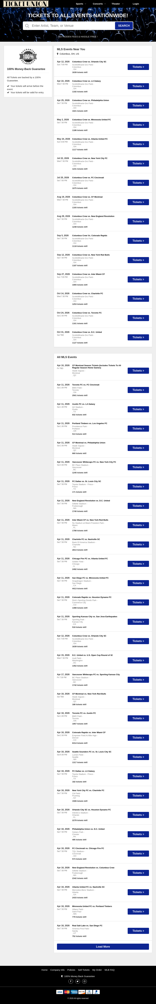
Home (44, 970)
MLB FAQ (110, 970)
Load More (103, 946)
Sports (81, 3)
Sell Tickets (84, 970)
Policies (71, 970)
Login (136, 3)
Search (124, 25)
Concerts (99, 3)
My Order (97, 970)
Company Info (57, 970)
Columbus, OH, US (68, 53)
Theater (118, 3)
